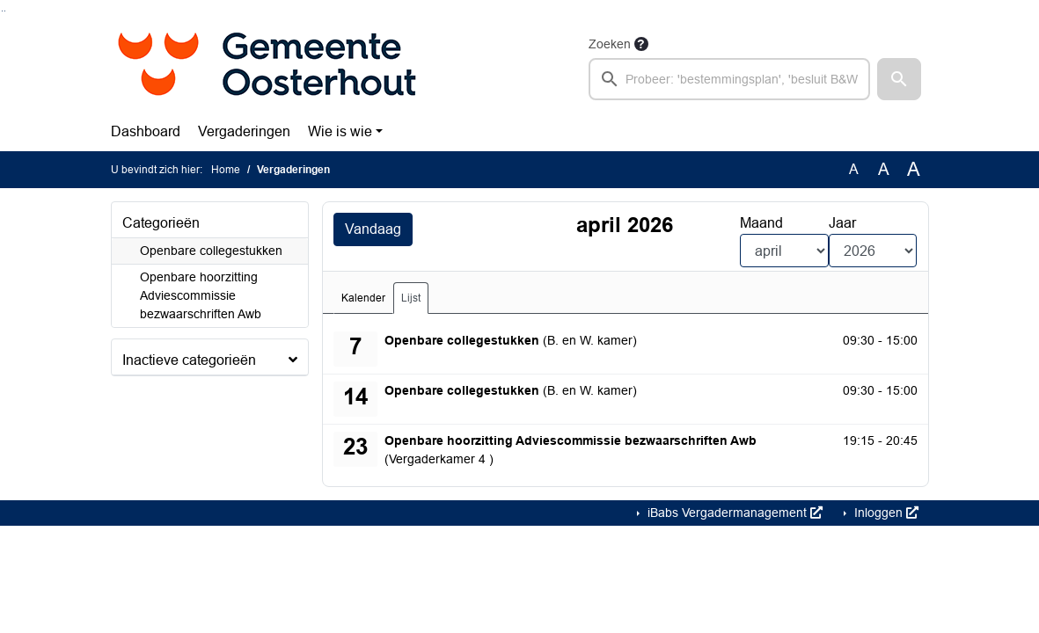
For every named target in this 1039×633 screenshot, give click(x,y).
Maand (761, 222)
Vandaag (373, 229)
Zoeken (610, 44)
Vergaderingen (244, 131)
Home (225, 170)
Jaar (842, 222)
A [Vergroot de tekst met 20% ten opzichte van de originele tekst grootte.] (883, 169)
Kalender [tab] (363, 298)
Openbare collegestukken (211, 251)
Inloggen (884, 513)
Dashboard (145, 131)
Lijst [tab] (411, 298)
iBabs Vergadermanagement (733, 513)
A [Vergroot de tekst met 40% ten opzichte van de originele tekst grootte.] (913, 169)
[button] (899, 79)
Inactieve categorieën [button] (189, 360)
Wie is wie (340, 131)
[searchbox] (730, 79)
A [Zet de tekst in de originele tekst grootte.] (854, 169)
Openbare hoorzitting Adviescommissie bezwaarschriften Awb (200, 295)
